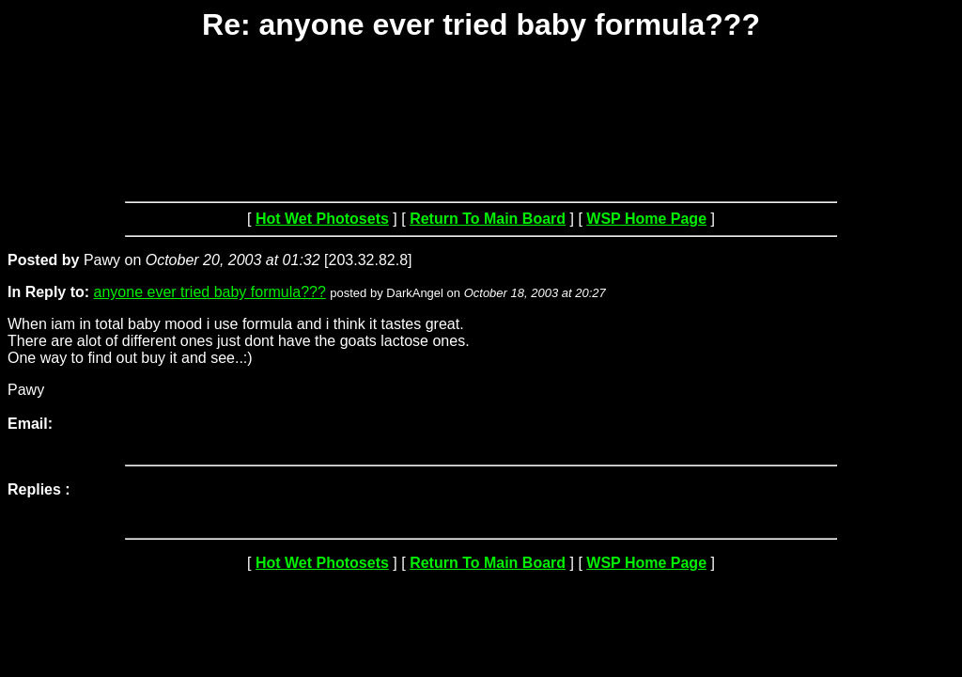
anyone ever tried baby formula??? (210, 292)
